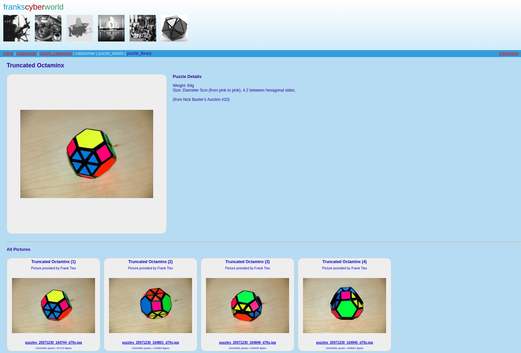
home (8, 53)
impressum (509, 53)
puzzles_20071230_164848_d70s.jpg (247, 342)
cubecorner (27, 53)
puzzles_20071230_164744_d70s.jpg (53, 342)
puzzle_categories (56, 53)
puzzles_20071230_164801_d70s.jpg (150, 342)
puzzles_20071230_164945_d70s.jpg (344, 342)
